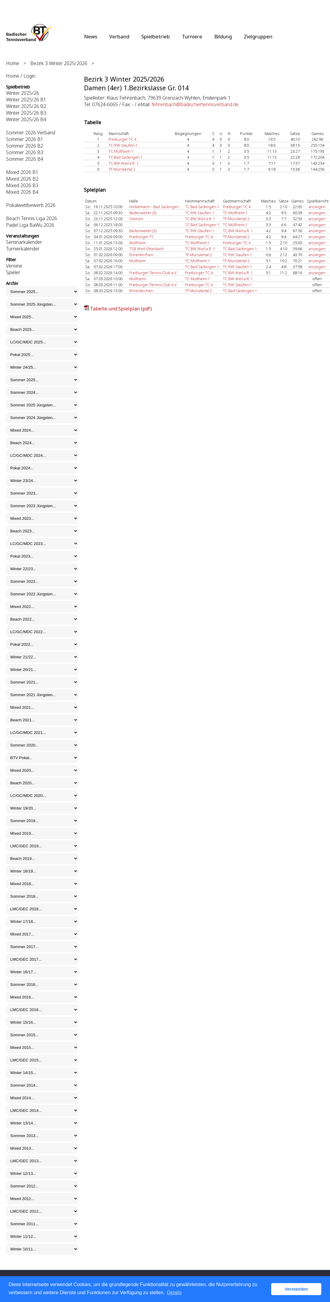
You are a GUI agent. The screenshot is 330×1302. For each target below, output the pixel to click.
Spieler (13, 272)
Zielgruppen (258, 36)
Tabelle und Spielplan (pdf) (121, 308)
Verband (119, 36)
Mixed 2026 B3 (22, 185)
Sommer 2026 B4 (24, 159)
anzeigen (317, 206)
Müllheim (137, 242)
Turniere (192, 36)
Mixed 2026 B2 (22, 178)
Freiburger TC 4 (122, 139)
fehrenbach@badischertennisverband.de (195, 104)
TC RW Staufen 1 (123, 145)
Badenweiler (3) (142, 212)
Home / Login (20, 76)
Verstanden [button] (296, 1289)
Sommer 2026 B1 (24, 139)
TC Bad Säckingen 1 (126, 157)
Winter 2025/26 (22, 93)
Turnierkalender (23, 248)
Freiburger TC (141, 236)
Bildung (223, 36)
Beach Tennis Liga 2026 (31, 218)
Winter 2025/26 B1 (26, 99)
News (90, 36)
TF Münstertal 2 (122, 169)
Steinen (136, 218)
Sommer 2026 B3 (24, 152)
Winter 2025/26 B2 (26, 106)
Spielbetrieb (155, 36)
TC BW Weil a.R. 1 (124, 163)
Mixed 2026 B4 (22, 192)
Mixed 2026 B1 (22, 172)
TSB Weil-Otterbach (146, 248)
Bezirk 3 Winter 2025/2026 (58, 63)
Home (12, 63)
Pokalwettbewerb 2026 (31, 205)
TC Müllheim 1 (121, 151)
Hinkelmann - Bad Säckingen (154, 206)
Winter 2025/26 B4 (26, 119)
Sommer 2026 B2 (24, 145)
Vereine (14, 265)
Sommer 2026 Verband (30, 132)
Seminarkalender (24, 242)
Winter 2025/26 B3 (26, 112)
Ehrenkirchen (141, 254)
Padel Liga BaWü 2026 (30, 225)
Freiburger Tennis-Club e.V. (153, 272)
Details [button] (174, 1292)
